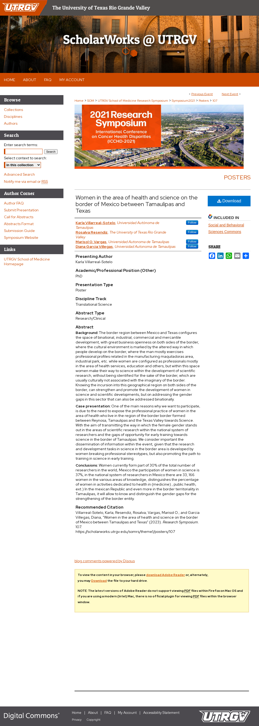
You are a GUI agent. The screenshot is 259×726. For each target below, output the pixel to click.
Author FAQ (14, 203)
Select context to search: (25, 158)
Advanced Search (19, 174)
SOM (91, 101)
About (93, 712)
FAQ (107, 712)
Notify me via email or (26, 181)
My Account (127, 712)
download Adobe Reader (165, 575)
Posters (204, 101)
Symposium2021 (184, 101)
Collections (13, 109)
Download (229, 201)
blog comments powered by (105, 561)
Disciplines (13, 116)
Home (79, 101)
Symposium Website (21, 237)
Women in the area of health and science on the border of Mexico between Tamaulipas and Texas (137, 204)
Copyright (93, 720)
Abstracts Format (19, 223)
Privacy (77, 720)
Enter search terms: (21, 144)
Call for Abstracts (18, 217)
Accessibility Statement (161, 712)
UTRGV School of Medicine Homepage (27, 261)
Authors (10, 123)
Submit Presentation (21, 210)
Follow (192, 222)
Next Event (230, 94)
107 (214, 101)
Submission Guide (19, 230)
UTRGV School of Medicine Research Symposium (133, 101)
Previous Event (202, 94)
